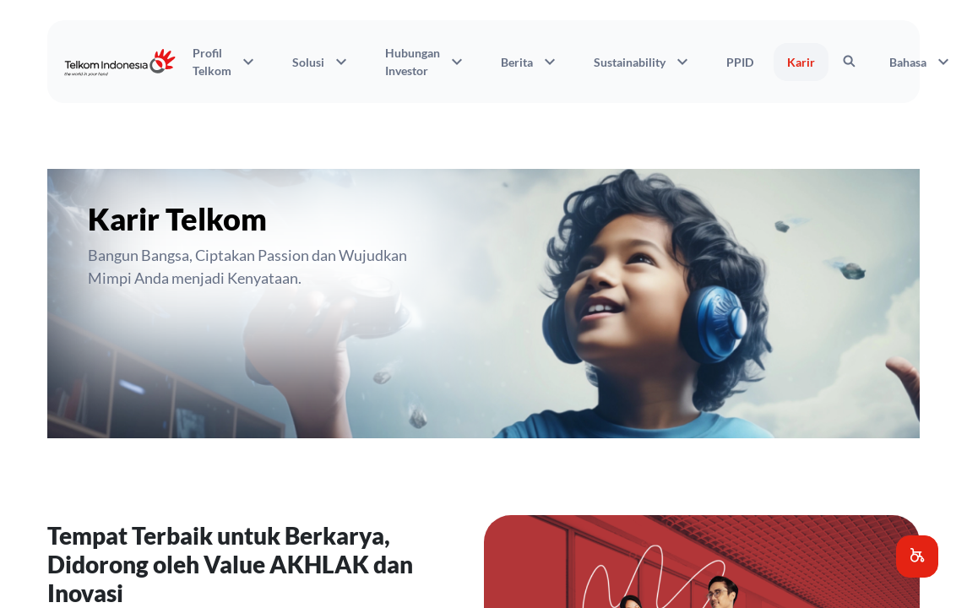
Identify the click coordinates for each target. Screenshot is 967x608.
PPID (739, 62)
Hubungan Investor (426, 62)
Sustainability (643, 62)
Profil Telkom (225, 62)
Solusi (321, 62)
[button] (917, 556)
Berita (530, 62)
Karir (801, 62)
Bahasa (921, 62)
